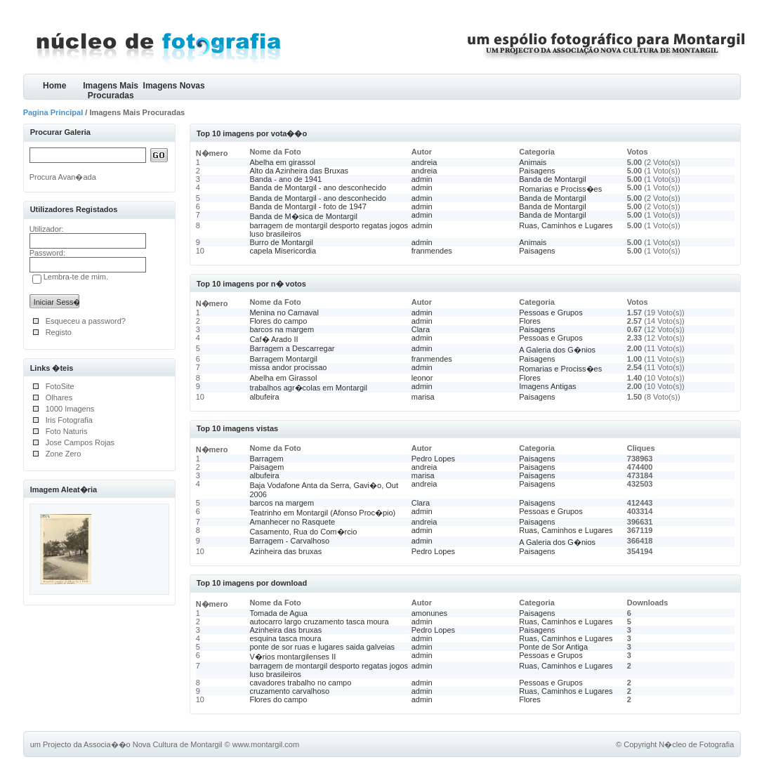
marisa (423, 397)
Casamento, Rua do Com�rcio (303, 531)
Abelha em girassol (282, 162)
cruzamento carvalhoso (289, 691)
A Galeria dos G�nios (557, 350)
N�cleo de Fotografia (696, 744)
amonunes (429, 613)
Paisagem (266, 467)
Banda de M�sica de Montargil (303, 216)
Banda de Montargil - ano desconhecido (317, 187)
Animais (532, 162)
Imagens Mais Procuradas (110, 90)
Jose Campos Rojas (80, 442)
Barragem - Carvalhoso (289, 541)
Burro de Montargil (281, 242)
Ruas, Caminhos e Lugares (565, 225)
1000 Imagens (70, 409)
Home (54, 86)
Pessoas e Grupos (551, 312)
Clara (420, 329)
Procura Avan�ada (62, 177)
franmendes (431, 250)
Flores (530, 321)
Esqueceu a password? (86, 321)
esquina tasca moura (285, 638)
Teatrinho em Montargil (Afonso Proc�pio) (322, 512)
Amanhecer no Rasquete (292, 522)
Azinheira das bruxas (285, 551)
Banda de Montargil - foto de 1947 (307, 206)
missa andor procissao (288, 367)
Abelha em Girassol (283, 378)
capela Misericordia (282, 250)
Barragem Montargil (283, 359)
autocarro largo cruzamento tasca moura (318, 621)
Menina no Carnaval (283, 312)
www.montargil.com (265, 744)
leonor (422, 378)
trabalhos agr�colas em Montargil (308, 387)
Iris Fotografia (69, 420)
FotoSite (60, 386)
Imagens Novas (174, 86)
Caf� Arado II (273, 339)
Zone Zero (63, 453)
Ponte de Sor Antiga (553, 647)
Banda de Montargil (552, 179)
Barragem (266, 458)
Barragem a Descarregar (291, 348)
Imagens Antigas (547, 386)
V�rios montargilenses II (292, 656)
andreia (424, 162)
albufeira (264, 397)
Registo (59, 332)
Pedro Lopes (433, 458)
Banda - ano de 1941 (285, 179)
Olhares (59, 397)
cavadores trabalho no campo (300, 682)
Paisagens (537, 170)
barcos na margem (281, 329)
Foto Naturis (67, 431)
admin (422, 179)
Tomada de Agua (278, 613)
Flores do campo (278, 321)
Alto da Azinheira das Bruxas (298, 170)
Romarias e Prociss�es (560, 189)
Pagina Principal (53, 112)
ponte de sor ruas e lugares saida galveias (322, 647)
